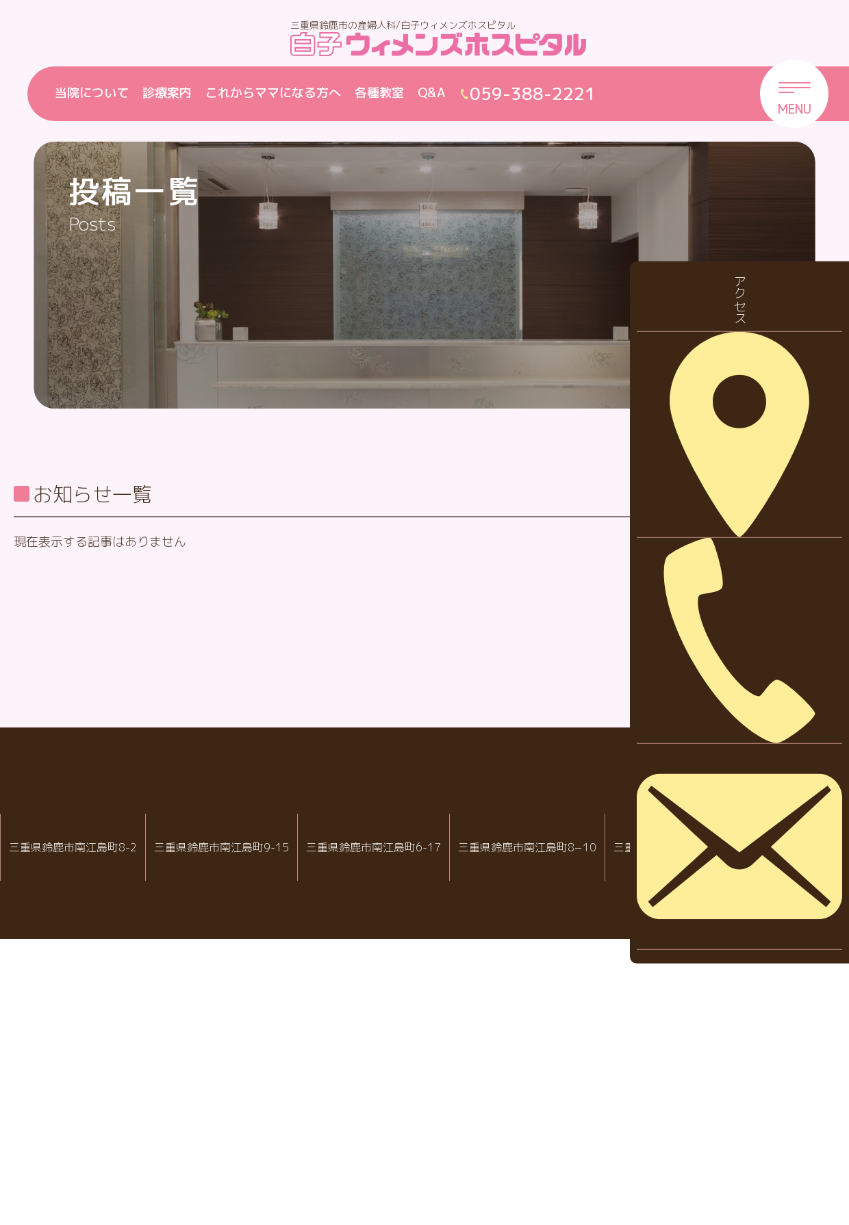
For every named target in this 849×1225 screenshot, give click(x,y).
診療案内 (167, 92)
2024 (729, 849)
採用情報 (738, 615)
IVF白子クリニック (73, 1111)
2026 (729, 764)
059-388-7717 (587, 1155)
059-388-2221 (246, 1155)
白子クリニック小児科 (414, 1111)
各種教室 (379, 92)
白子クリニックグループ (424, 1070)
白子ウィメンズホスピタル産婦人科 (241, 1111)
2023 (729, 892)
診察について (751, 658)
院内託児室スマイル (751, 1111)
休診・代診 (745, 573)
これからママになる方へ (273, 92)
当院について (92, 92)
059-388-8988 (419, 1155)
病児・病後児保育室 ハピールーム (582, 1111)
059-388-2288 (78, 1155)
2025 (729, 807)
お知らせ (738, 530)
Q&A (432, 92)
